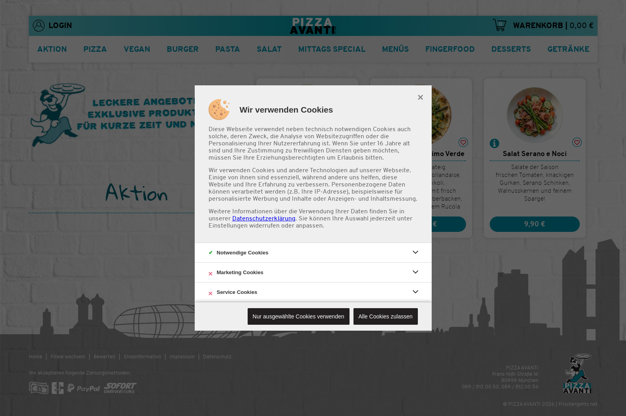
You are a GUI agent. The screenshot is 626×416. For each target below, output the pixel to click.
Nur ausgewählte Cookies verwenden (298, 316)
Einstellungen (228, 226)
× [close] (420, 96)
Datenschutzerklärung (263, 218)
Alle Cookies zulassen (386, 316)
